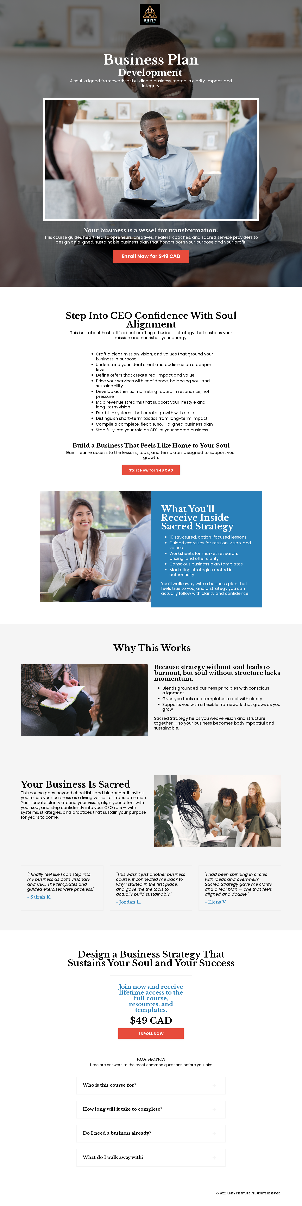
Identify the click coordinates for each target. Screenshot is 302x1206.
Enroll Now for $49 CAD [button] (151, 256)
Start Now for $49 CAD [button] (151, 472)
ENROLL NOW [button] (151, 1037)
